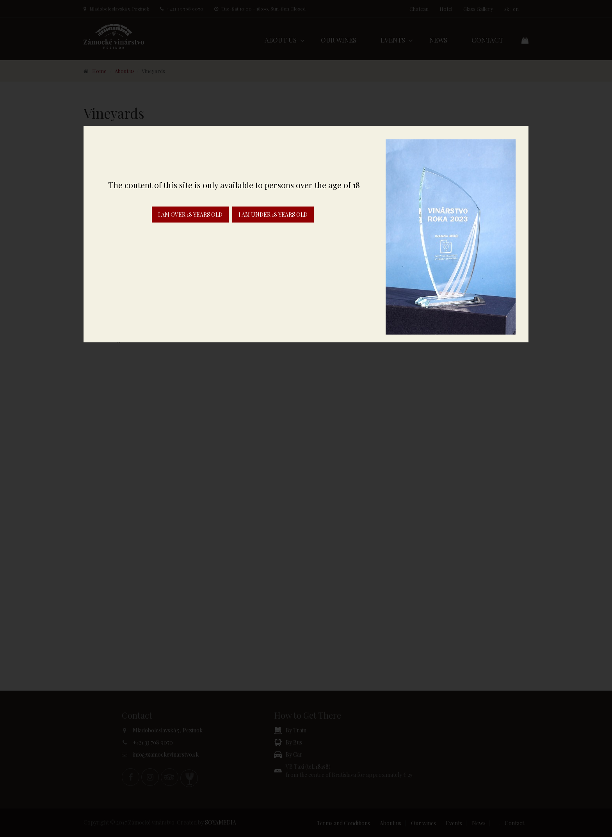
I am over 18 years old (190, 214)
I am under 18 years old (273, 214)
